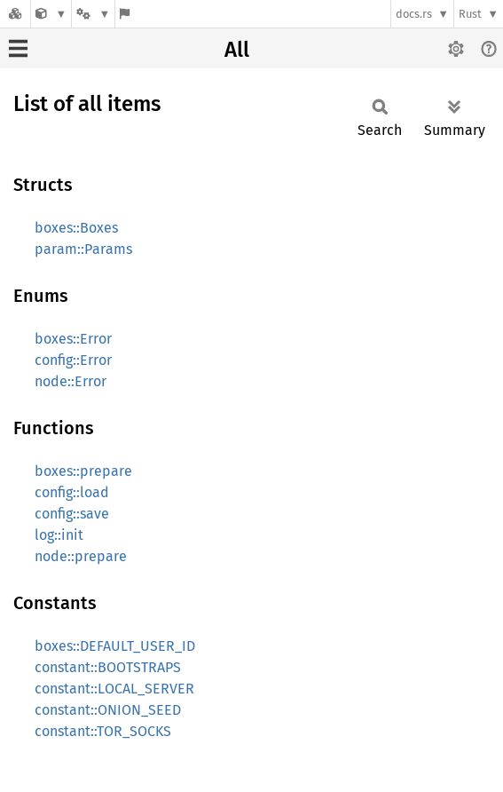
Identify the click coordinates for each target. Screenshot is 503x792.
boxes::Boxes (76, 227)
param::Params (83, 249)
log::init (59, 535)
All (236, 49)
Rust (470, 13)
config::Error (73, 360)
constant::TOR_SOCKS (103, 731)
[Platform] (93, 14)
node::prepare (81, 556)
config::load (72, 492)
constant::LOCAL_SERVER (114, 688)
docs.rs (414, 13)
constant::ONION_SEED (108, 709)
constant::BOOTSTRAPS (108, 667)
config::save (72, 513)
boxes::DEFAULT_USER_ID (115, 646)
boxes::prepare (83, 471)
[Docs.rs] (15, 14)
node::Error (70, 381)
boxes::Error (73, 338)
